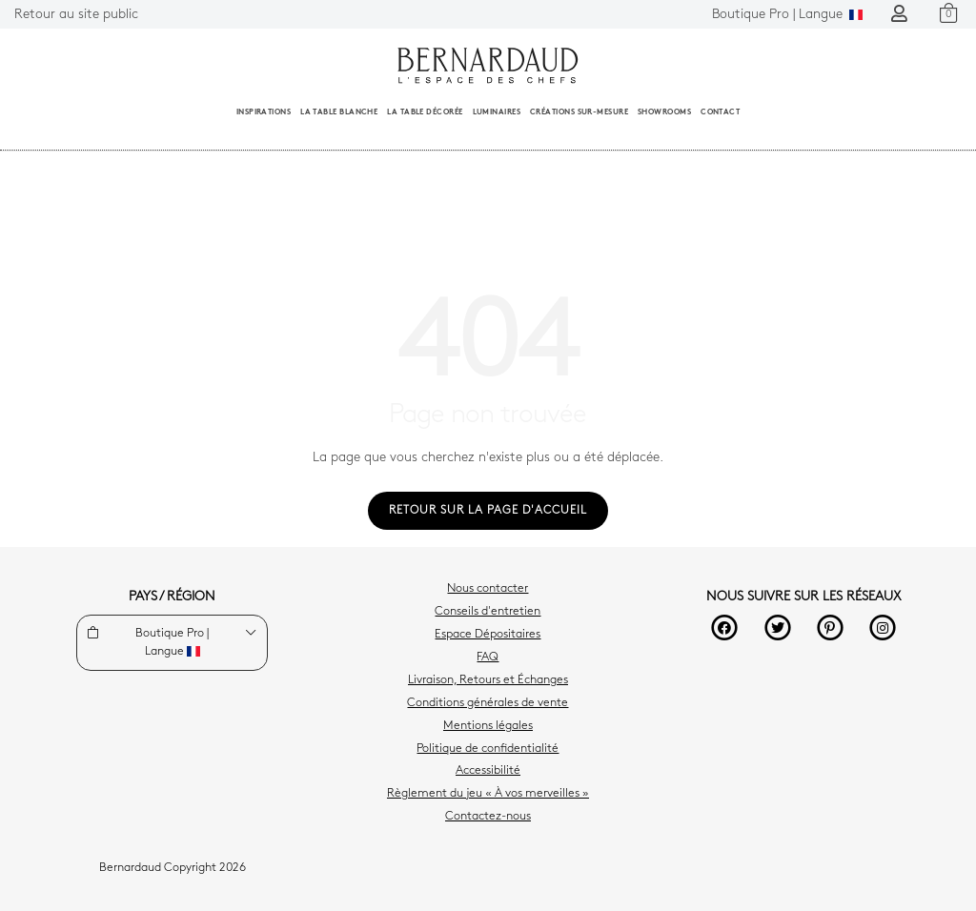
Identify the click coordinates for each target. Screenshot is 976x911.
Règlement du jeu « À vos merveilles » (488, 794)
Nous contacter (487, 589)
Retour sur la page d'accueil (488, 510)
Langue (787, 15)
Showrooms (664, 112)
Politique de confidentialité (488, 749)
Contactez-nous (488, 816)
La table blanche (338, 112)
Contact (720, 112)
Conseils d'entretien (487, 611)
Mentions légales (488, 726)
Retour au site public (76, 15)
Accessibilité (488, 771)
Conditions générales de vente (487, 703)
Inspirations (263, 112)
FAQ (487, 657)
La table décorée (424, 112)
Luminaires (497, 112)
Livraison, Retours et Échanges (488, 680)
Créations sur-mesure (579, 112)
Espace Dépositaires (487, 634)
